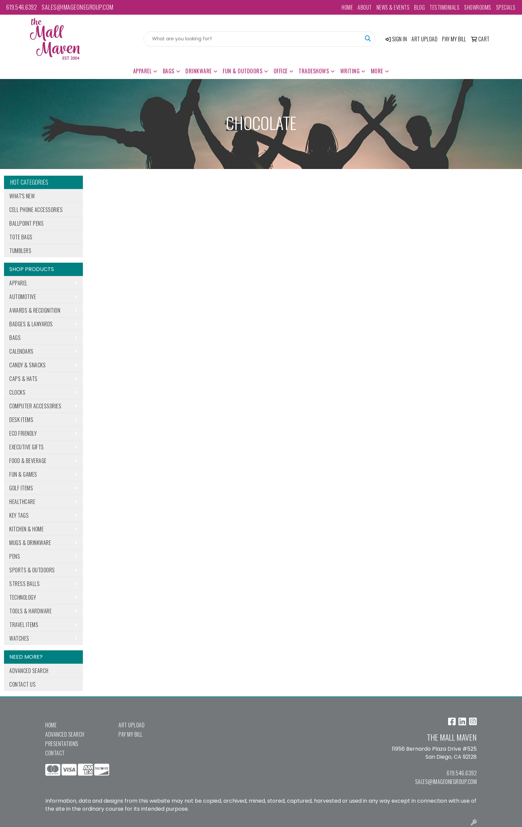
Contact (55, 753)
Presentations (62, 744)
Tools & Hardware (30, 611)
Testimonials (444, 7)
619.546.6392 (21, 7)
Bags (168, 71)
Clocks (17, 392)
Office (281, 71)
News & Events (393, 7)
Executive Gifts (26, 447)
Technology (22, 597)
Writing (350, 71)
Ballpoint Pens (26, 223)
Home (347, 7)
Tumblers (20, 251)
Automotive (22, 297)
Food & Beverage (28, 461)
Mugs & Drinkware (30, 543)
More (377, 71)
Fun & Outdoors (242, 71)
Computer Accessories (35, 406)
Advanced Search (29, 671)
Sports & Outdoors (32, 570)
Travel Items (23, 625)
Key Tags (19, 515)
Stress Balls (24, 584)
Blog (419, 7)
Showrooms (477, 7)
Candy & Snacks (27, 365)
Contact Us (22, 684)
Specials (506, 7)
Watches (19, 638)
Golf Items (21, 488)
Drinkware (198, 71)
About (365, 7)
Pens (14, 556)
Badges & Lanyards (31, 324)
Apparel (142, 71)
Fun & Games (23, 474)
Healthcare (22, 502)
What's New (22, 196)
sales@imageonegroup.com (78, 7)
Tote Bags (21, 237)
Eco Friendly (23, 433)
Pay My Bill (131, 734)
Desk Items (21, 420)
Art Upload (131, 725)
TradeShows (314, 71)
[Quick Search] (252, 39)
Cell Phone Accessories (36, 210)
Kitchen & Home (26, 529)
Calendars (21, 351)
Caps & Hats (23, 379)
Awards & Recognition (34, 310)
